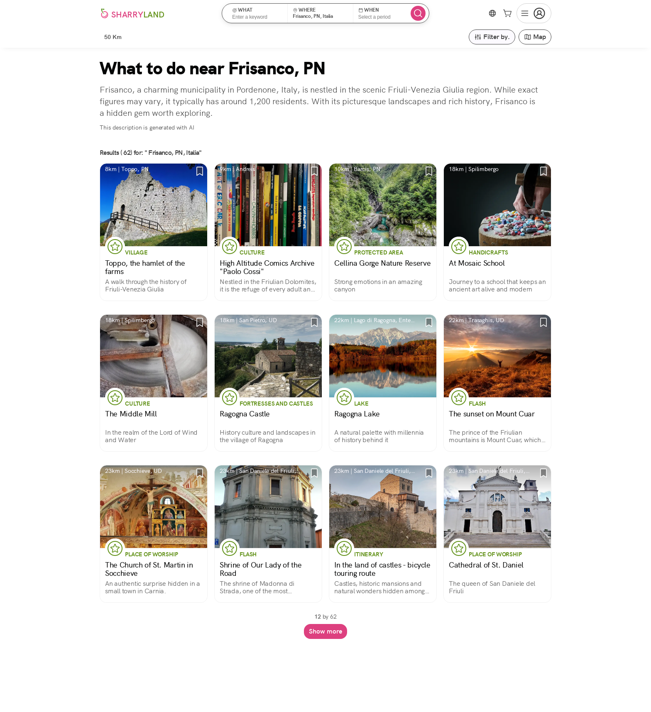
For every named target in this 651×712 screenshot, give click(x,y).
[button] (257, 13)
